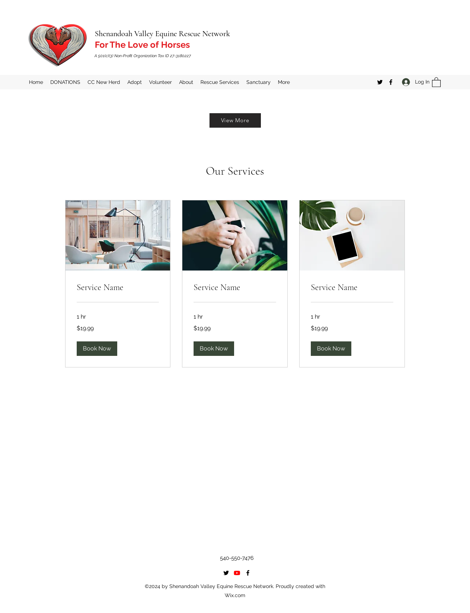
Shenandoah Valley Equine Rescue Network (162, 33)
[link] (118, 287)
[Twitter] (380, 82)
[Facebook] (390, 82)
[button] (436, 82)
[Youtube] (237, 572)
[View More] (235, 120)
